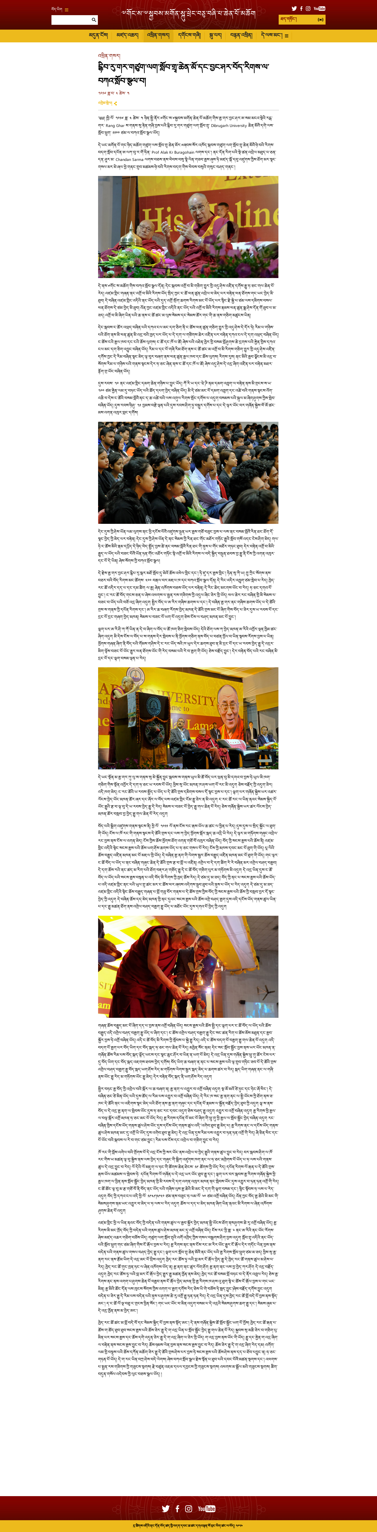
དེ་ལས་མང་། (274, 35)
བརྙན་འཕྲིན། (241, 35)
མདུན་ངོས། (98, 35)
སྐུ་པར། (215, 35)
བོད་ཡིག (59, 9)
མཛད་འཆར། (127, 35)
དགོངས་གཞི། (189, 35)
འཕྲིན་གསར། (158, 35)
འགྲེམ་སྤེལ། (105, 103)
